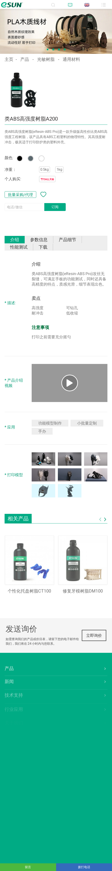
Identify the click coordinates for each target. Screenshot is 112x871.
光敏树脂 (46, 59)
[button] (48, 49)
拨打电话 (84, 867)
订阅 (55, 207)
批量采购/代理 (20, 194)
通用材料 (71, 59)
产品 (24, 59)
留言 (28, 867)
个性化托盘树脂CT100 (29, 595)
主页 (9, 59)
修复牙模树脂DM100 (83, 595)
